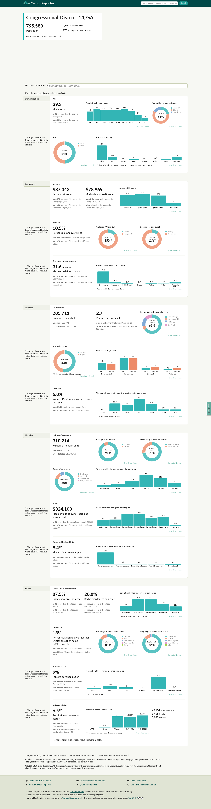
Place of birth (59, 666)
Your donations (77, 791)
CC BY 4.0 (135, 798)
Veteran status (60, 705)
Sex (54, 137)
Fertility (57, 388)
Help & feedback (138, 780)
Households (58, 307)
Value (55, 503)
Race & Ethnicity (104, 137)
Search (183, 3)
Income (56, 184)
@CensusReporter (88, 784)
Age (54, 98)
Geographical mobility (63, 542)
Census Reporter (38, 3)
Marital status (60, 346)
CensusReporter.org (71, 798)
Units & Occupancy (62, 435)
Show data (139, 126)
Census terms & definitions (92, 780)
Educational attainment (64, 588)
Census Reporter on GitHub (143, 784)
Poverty (56, 222)
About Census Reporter (40, 784)
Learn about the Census (40, 780)
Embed (146, 126)
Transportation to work (64, 261)
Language (57, 627)
